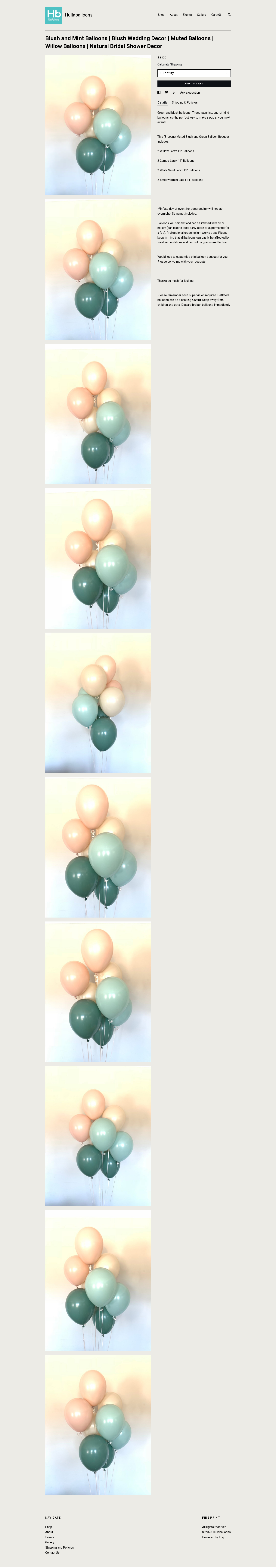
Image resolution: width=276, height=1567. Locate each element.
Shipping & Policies (185, 102)
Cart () (216, 15)
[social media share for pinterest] (174, 92)
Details (162, 102)
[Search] (229, 15)
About (174, 15)
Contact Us (52, 1552)
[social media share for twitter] (167, 92)
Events (187, 15)
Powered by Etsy (213, 1537)
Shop (161, 15)
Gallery (201, 15)
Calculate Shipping (169, 64)
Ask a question (190, 92)
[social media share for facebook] (159, 92)
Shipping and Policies (59, 1547)
